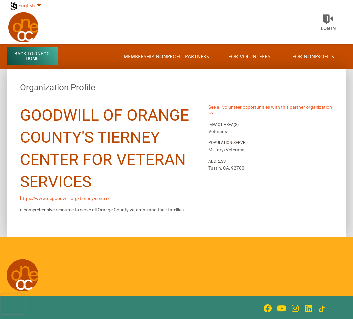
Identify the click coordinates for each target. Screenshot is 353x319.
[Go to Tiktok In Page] (321, 309)
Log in (328, 28)
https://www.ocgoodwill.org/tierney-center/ (65, 198)
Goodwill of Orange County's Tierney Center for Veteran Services (104, 148)
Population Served (228, 142)
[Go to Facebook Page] (266, 308)
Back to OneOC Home (32, 56)
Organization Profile (57, 87)
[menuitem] (25, 2)
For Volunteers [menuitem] (249, 56)
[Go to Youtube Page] (280, 308)
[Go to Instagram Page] (294, 308)
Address (217, 161)
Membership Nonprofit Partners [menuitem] (166, 56)
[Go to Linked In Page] (307, 308)
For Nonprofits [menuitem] (313, 56)
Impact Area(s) (223, 124)
